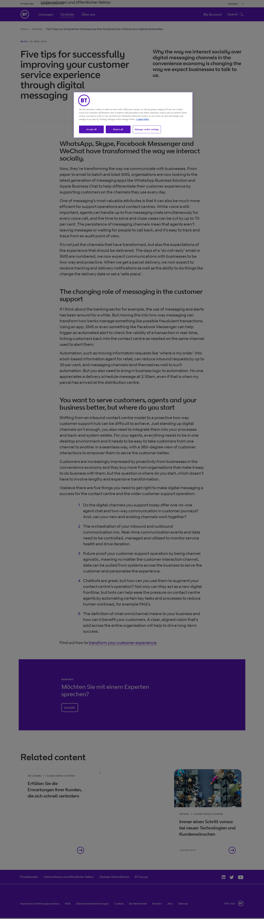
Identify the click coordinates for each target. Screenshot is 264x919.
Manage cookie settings (147, 129)
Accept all (91, 129)
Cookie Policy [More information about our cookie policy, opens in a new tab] (142, 119)
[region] (133, 115)
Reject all (118, 129)
